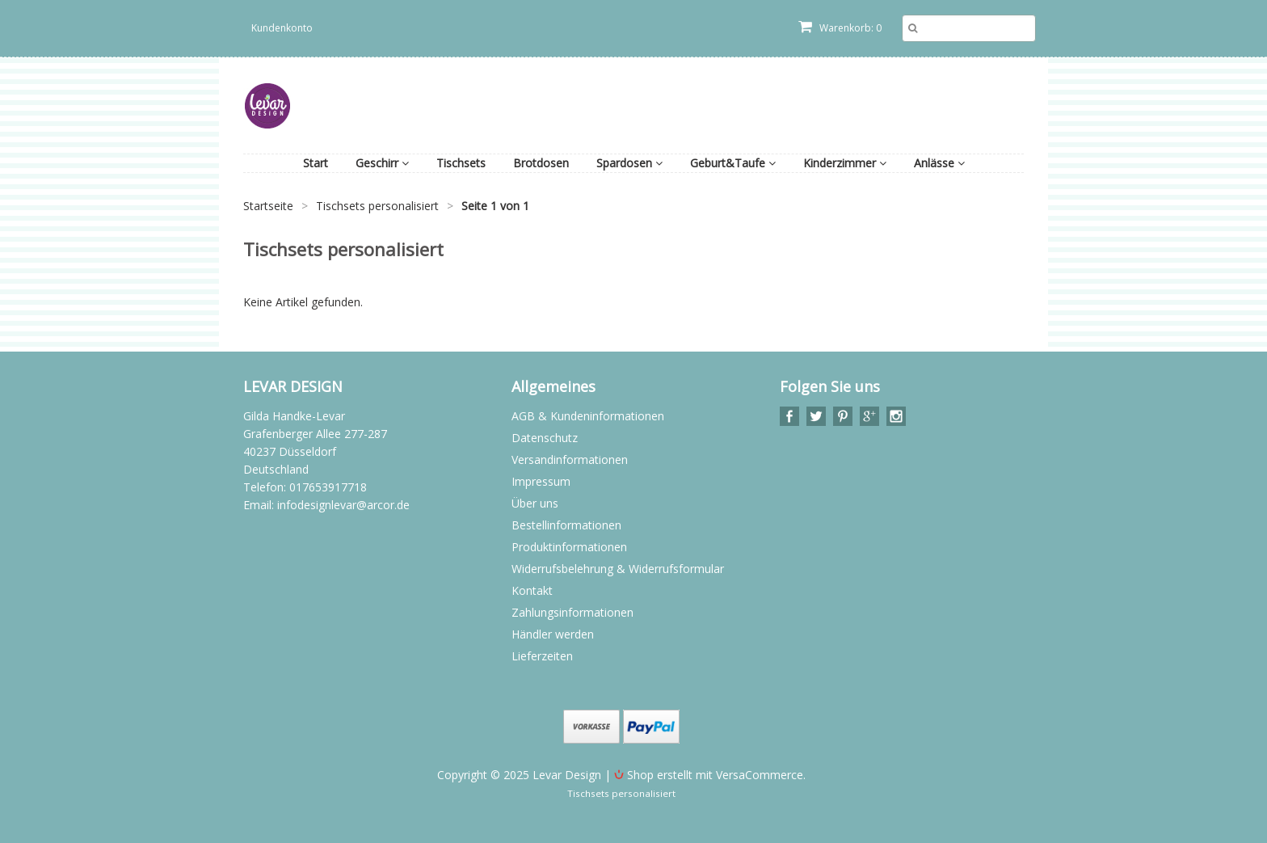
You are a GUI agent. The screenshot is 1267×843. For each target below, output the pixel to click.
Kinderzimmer (844, 163)
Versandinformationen (569, 459)
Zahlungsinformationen (572, 612)
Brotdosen (541, 163)
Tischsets (461, 163)
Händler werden (552, 634)
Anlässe (939, 163)
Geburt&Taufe (733, 163)
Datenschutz (544, 437)
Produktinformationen (569, 546)
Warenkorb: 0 (840, 28)
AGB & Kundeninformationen (587, 416)
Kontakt (532, 590)
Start (315, 163)
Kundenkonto (282, 28)
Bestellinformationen (566, 525)
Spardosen (629, 163)
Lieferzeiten (542, 656)
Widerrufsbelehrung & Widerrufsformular (617, 568)
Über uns (534, 503)
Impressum (540, 481)
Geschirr (382, 163)
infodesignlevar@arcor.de (343, 504)
